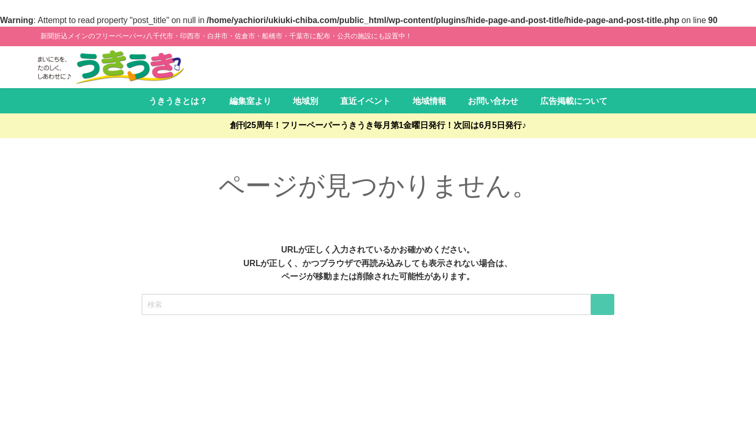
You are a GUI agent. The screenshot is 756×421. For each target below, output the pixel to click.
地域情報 (429, 101)
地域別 (305, 101)
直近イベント (365, 101)
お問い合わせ (493, 101)
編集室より (250, 101)
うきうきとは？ (178, 101)
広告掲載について (573, 101)
